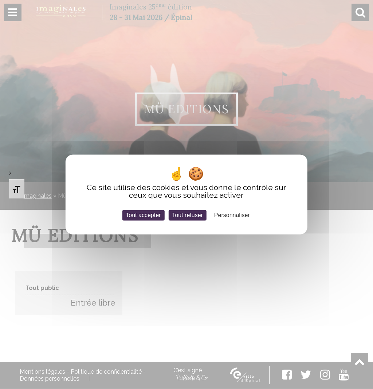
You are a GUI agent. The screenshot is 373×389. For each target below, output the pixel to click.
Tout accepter (143, 215)
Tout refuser (187, 215)
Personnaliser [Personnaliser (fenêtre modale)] (232, 215)
